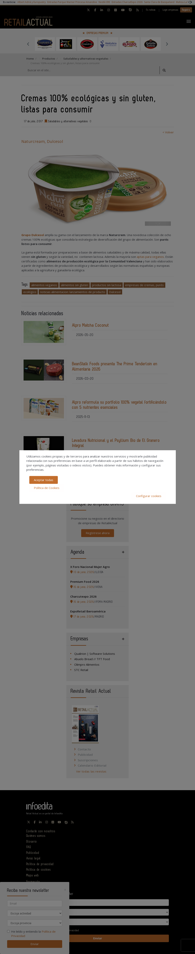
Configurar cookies (148, 496)
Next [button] (167, 44)
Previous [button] (28, 44)
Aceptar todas (43, 480)
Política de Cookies (46, 488)
